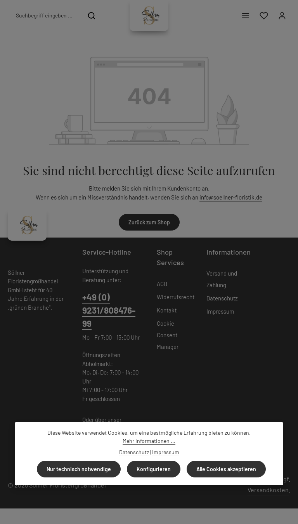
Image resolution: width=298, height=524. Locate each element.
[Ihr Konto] (282, 15)
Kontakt (167, 310)
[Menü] (245, 15)
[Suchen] (92, 15)
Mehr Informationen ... (149, 440)
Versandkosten (268, 489)
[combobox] (45, 15)
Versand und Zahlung (221, 279)
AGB (162, 283)
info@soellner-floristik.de (230, 197)
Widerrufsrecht (175, 296)
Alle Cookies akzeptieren (226, 469)
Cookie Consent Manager (167, 335)
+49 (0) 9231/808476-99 (108, 310)
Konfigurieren (154, 469)
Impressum (220, 311)
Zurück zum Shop (149, 222)
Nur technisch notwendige (79, 469)
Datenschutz (222, 298)
